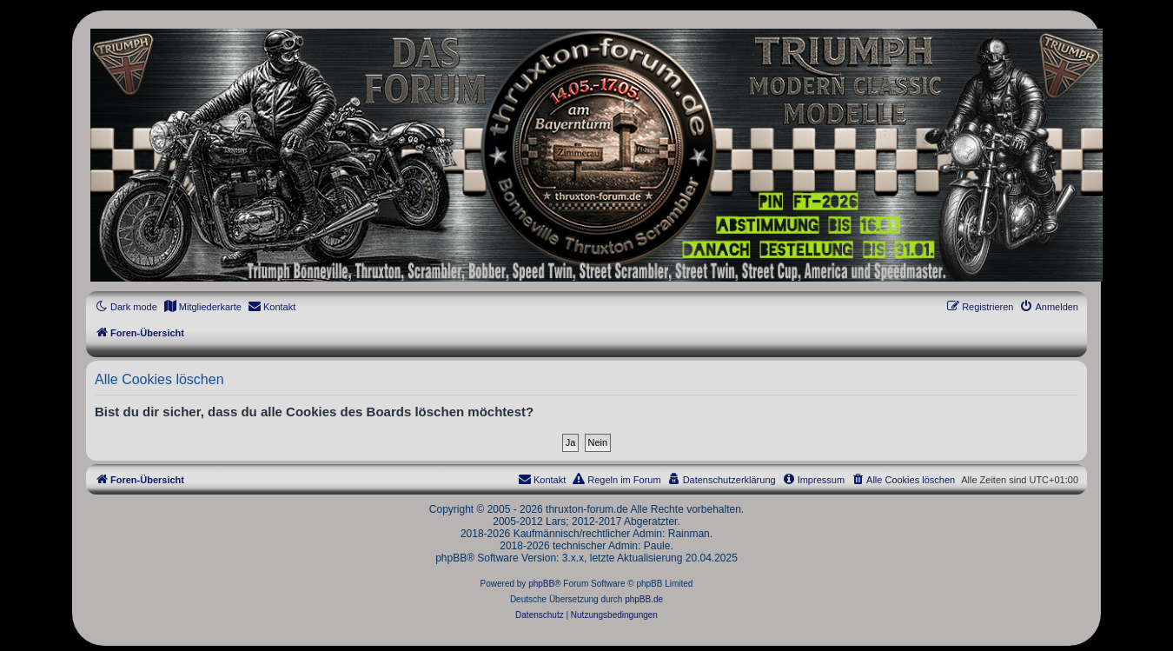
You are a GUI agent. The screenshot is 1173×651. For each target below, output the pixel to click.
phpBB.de (644, 599)
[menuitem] (202, 306)
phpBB (541, 583)
